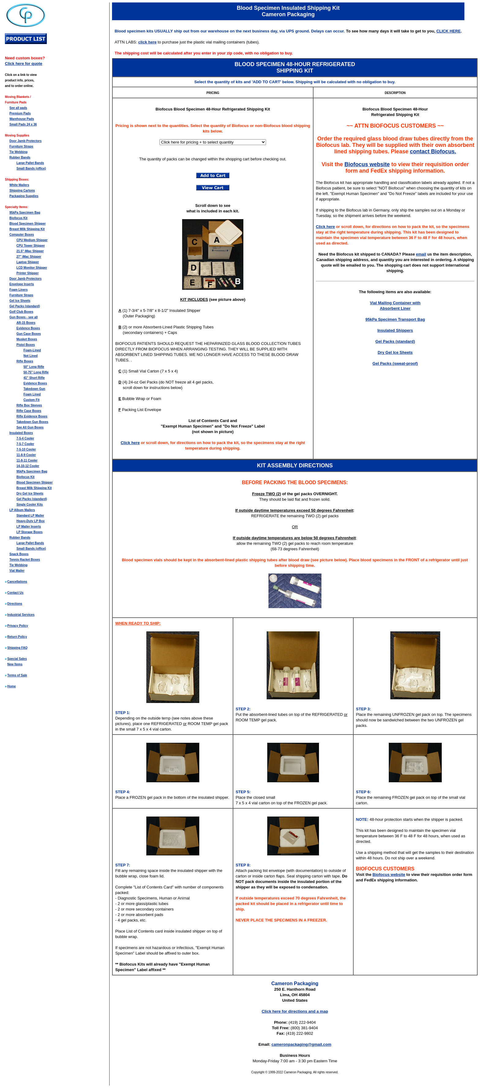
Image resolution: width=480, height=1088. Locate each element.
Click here (130, 442)
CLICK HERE (448, 31)
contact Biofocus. (433, 151)
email (421, 254)
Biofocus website (367, 164)
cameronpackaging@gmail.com (301, 1044)
